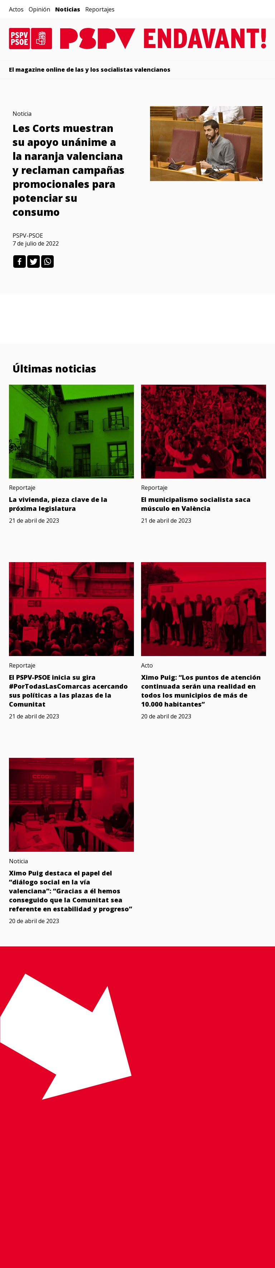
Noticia (22, 114)
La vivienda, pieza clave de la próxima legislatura (58, 504)
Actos (16, 9)
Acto (147, 665)
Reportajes (100, 9)
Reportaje (22, 487)
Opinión (39, 9)
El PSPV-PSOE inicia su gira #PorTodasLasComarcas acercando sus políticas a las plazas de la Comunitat (68, 690)
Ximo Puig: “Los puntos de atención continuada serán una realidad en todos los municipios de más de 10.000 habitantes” (201, 690)
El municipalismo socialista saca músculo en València (196, 504)
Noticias (67, 9)
